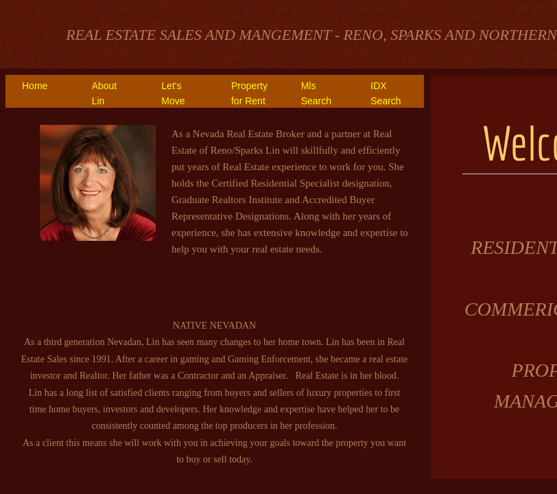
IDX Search (385, 93)
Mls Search (316, 93)
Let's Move (173, 93)
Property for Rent (249, 93)
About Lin (104, 93)
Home (34, 85)
